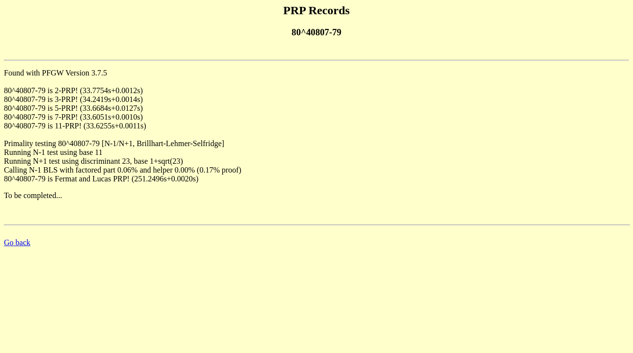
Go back (17, 242)
